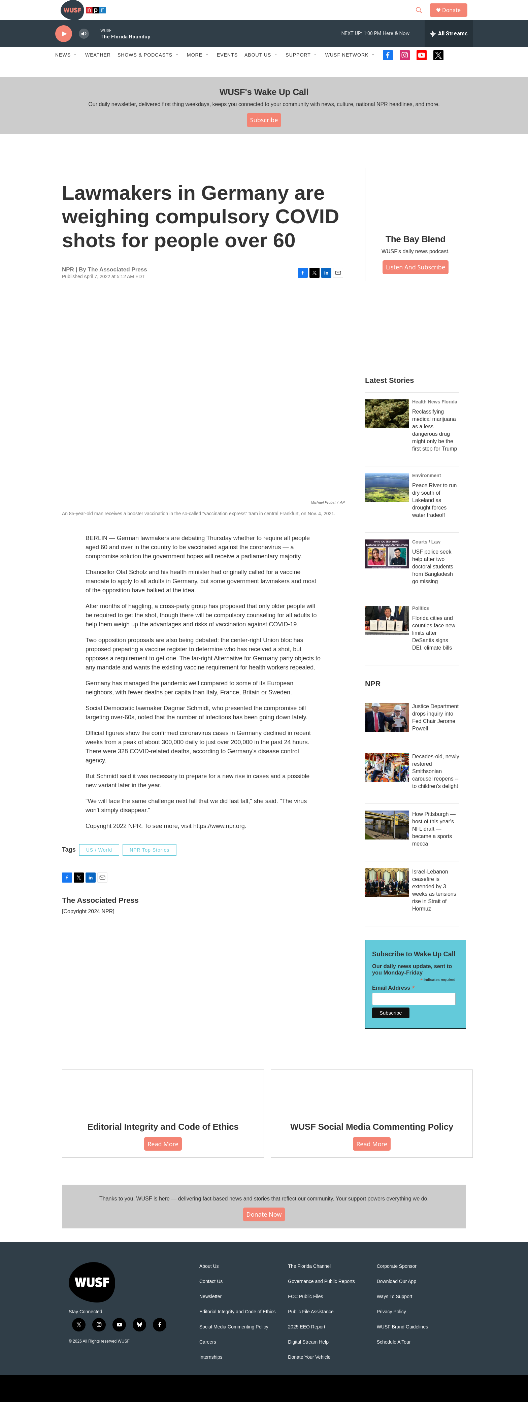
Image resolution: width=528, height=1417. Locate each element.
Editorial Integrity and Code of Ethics (163, 1142)
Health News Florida (434, 417)
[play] (63, 49)
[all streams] (449, 48)
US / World (99, 865)
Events (227, 70)
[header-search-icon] (422, 18)
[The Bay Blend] (415, 211)
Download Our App (397, 1296)
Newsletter (210, 1311)
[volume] (84, 49)
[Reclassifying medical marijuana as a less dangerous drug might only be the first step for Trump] (387, 429)
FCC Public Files (305, 1311)
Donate (455, 17)
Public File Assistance (310, 1326)
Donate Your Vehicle (309, 1372)
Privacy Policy (391, 1326)
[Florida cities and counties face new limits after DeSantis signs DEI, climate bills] (387, 635)
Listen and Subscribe (415, 282)
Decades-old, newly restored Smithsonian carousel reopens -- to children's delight (435, 786)
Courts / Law (426, 557)
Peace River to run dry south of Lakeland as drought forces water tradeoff (434, 515)
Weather (98, 70)
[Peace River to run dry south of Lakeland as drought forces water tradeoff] (387, 502)
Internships (210, 1372)
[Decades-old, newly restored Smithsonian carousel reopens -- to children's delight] (387, 782)
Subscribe (264, 135)
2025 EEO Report (306, 1342)
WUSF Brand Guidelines (402, 1342)
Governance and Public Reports (321, 1296)
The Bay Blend (416, 254)
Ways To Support (394, 1311)
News (63, 70)
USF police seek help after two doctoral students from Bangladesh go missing (432, 581)
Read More (162, 1159)
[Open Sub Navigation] (75, 70)
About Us (209, 1281)
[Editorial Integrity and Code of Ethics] (163, 1106)
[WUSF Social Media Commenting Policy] (371, 1106)
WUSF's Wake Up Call (264, 107)
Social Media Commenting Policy (233, 1342)
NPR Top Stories (149, 865)
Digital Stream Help (308, 1357)
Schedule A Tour (394, 1357)
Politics (420, 623)
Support (298, 70)
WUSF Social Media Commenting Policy (371, 1142)
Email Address (393, 1003)
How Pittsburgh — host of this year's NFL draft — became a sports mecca (434, 844)
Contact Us (211, 1296)
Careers (207, 1357)
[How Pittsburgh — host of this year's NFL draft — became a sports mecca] (387, 840)
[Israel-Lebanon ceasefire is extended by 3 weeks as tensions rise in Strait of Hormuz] (387, 897)
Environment (426, 490)
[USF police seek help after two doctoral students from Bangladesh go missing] (387, 569)
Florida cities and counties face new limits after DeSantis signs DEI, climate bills (433, 648)
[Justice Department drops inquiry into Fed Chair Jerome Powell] (387, 732)
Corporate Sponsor (397, 1281)
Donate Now (264, 1229)
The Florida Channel (309, 1281)
